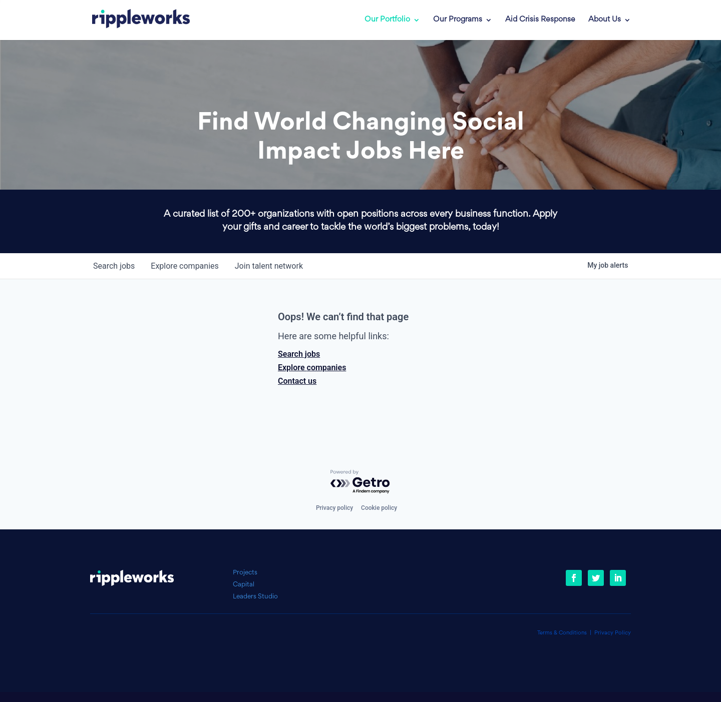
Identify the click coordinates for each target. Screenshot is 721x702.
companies (184, 266)
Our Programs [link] (457, 20)
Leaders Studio (255, 596)
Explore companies (312, 367)
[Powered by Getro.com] (360, 482)
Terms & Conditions (562, 633)
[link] (133, 20)
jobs (114, 266)
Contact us (297, 381)
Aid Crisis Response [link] (540, 20)
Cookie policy (379, 507)
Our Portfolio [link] (387, 20)
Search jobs (299, 354)
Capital (243, 584)
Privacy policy (334, 507)
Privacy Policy (612, 633)
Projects (245, 572)
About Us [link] (604, 20)
